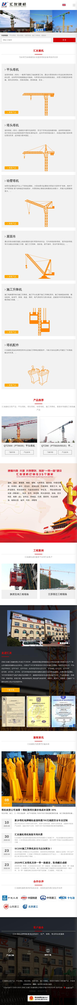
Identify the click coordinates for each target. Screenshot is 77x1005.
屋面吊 (44, 35)
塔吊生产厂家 (42, 991)
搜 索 (64, 40)
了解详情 (10, 690)
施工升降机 (36, 35)
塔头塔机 (20, 35)
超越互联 (69, 988)
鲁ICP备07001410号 (47, 987)
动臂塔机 (28, 35)
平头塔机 (13, 35)
